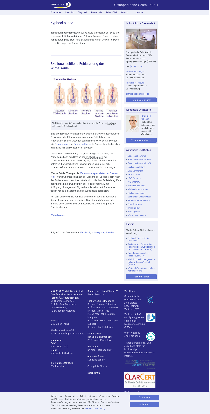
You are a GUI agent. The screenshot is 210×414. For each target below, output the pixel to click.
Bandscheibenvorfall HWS (139, 159)
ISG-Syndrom (134, 182)
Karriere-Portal (141, 277)
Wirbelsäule (87, 32)
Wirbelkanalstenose (137, 215)
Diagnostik (82, 12)
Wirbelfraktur (134, 208)
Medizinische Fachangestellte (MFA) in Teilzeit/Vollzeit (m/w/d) (141, 262)
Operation (69, 12)
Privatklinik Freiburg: (135, 83)
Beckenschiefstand (136, 167)
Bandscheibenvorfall (137, 156)
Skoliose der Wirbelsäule (139, 200)
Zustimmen (144, 397)
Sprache (139, 12)
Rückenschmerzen (136, 193)
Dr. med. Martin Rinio (98, 310)
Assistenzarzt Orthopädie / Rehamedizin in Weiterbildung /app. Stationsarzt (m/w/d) (141, 247)
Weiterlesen (83, 215)
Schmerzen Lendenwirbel (139, 197)
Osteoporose (61, 144)
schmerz (55, 167)
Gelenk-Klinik (111, 12)
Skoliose (111, 123)
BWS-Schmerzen (135, 171)
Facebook (85, 232)
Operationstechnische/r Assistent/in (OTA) (138, 254)
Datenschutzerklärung (95, 408)
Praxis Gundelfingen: (135, 71)
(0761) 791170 (136, 66)
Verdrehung (103, 153)
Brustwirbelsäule (94, 157)
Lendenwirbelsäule (60, 160)
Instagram (99, 232)
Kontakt (124, 12)
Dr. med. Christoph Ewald (100, 327)
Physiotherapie (84, 187)
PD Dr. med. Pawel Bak (99, 340)
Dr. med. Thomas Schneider (102, 304)
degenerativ (111, 133)
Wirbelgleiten (134, 211)
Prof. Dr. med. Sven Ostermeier (103, 307)
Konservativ (96, 12)
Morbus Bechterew (136, 185)
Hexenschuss (134, 174)
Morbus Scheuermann (138, 189)
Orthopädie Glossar (98, 366)
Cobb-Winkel (69, 203)
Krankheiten (56, 12)
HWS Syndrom (134, 178)
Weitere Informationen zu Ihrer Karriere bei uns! (141, 269)
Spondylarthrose (82, 144)
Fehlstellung (100, 137)
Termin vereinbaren (141, 100)
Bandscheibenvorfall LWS (139, 163)
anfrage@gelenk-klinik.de (137, 94)
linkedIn (110, 232)
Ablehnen (144, 404)
